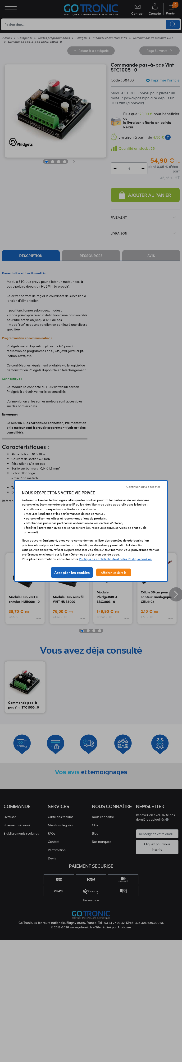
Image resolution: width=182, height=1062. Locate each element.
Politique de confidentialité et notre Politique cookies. (115, 558)
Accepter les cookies (72, 572)
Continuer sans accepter (143, 486)
